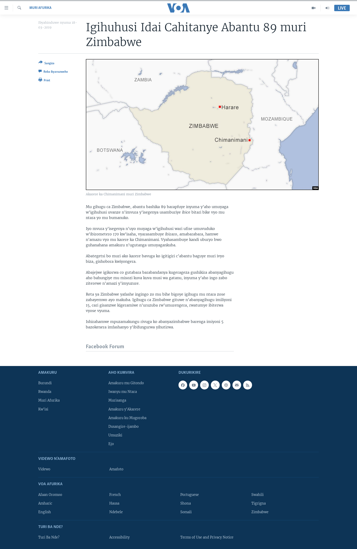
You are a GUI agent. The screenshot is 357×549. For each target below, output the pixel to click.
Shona (185, 503)
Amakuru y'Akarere (124, 409)
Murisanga (117, 401)
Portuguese (189, 495)
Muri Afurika (40, 8)
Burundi (45, 383)
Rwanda (44, 392)
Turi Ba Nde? (48, 537)
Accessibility (119, 537)
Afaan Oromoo (50, 495)
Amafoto (116, 469)
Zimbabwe (259, 512)
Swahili (257, 495)
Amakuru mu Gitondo (126, 383)
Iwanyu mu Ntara (122, 392)
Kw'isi (43, 409)
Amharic (45, 503)
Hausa (114, 503)
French (115, 495)
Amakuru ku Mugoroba (127, 418)
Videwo (44, 469)
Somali (186, 512)
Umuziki (115, 435)
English (44, 512)
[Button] (46, 63)
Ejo (111, 444)
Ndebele (116, 512)
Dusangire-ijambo (123, 427)
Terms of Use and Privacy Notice (206, 537)
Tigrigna (258, 503)
